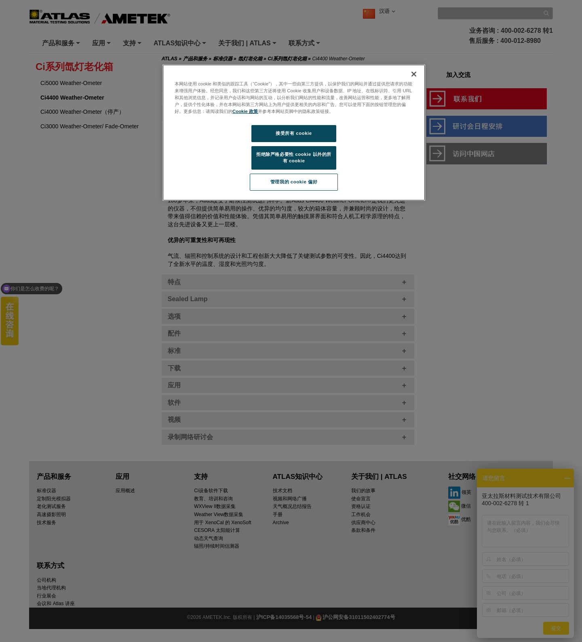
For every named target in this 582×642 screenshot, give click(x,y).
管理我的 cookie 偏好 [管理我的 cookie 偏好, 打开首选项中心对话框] (293, 181)
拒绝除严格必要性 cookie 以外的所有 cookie (293, 157)
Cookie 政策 (245, 111)
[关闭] (414, 74)
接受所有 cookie (294, 133)
